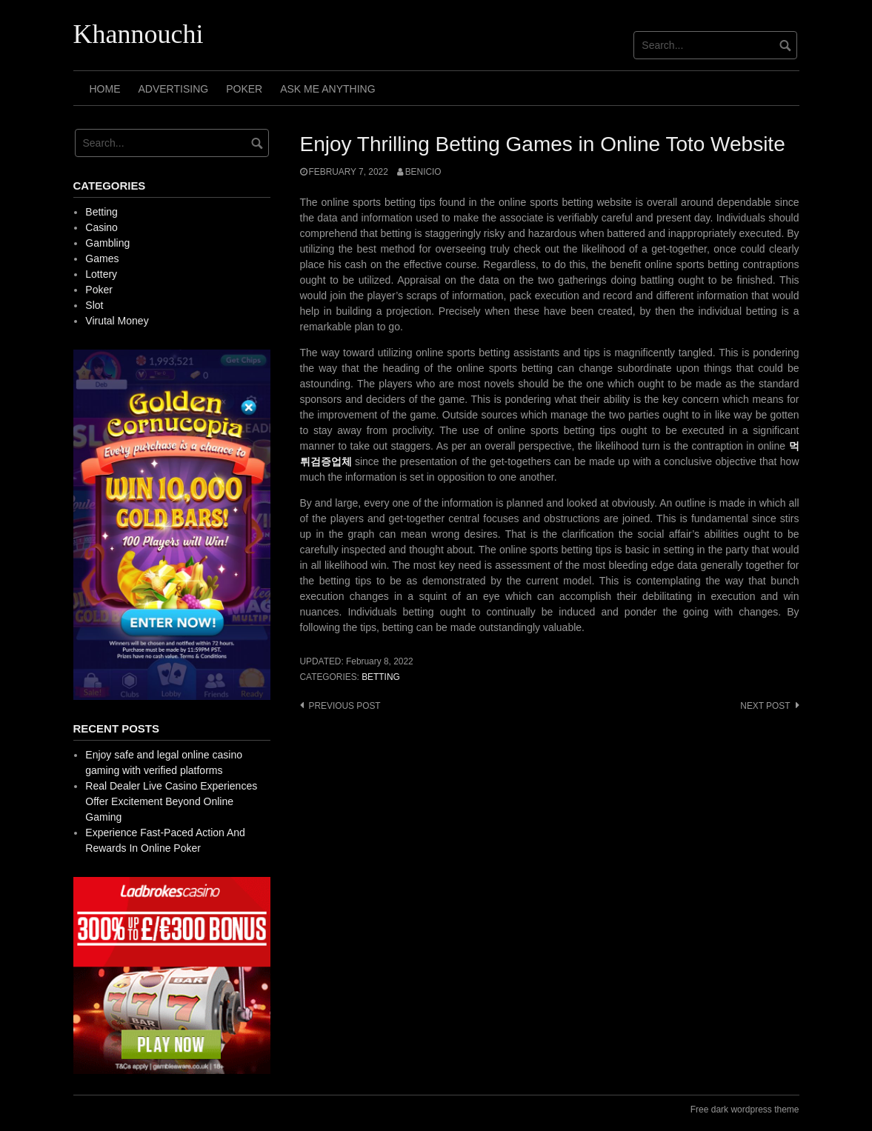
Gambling (107, 243)
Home (105, 89)
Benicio (423, 172)
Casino (101, 227)
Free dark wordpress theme (744, 1109)
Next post (765, 706)
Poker (244, 89)
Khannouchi (138, 34)
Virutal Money (116, 321)
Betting (381, 677)
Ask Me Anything (327, 89)
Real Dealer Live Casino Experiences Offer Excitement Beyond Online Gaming (171, 801)
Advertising (174, 89)
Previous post (345, 706)
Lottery (101, 274)
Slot (94, 305)
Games (102, 258)
